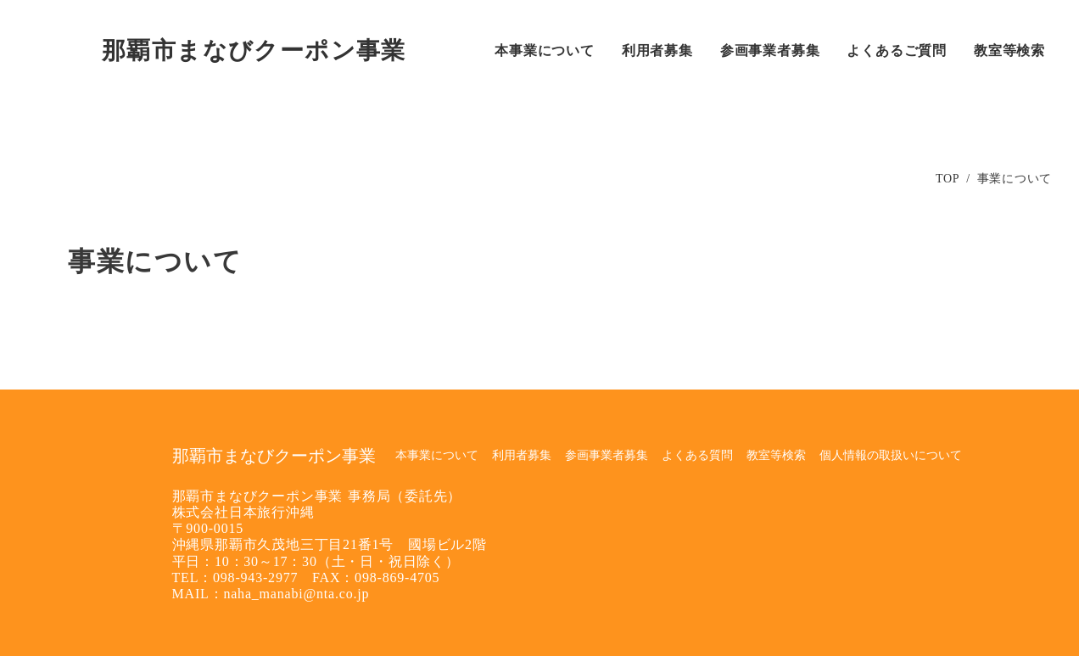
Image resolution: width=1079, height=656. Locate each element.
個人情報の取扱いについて (890, 455)
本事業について (436, 455)
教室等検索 (776, 455)
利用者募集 (521, 455)
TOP (947, 178)
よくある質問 (697, 455)
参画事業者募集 (606, 455)
